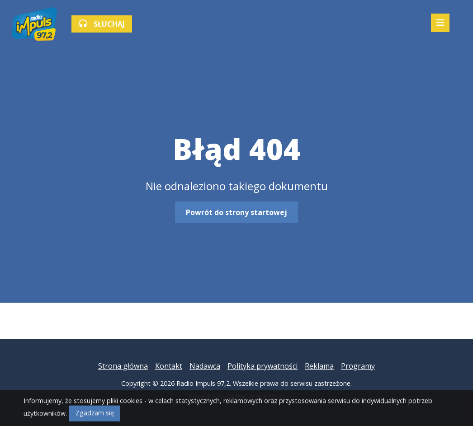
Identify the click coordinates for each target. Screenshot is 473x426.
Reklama (319, 366)
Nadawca (204, 366)
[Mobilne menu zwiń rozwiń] (440, 23)
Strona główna (123, 366)
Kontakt (168, 366)
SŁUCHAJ (102, 24)
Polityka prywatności (262, 366)
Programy (358, 366)
